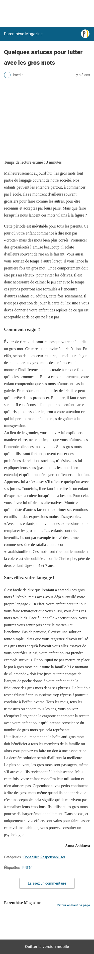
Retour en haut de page (73, 905)
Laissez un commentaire (47, 883)
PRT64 (27, 868)
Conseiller (31, 857)
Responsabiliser (52, 857)
